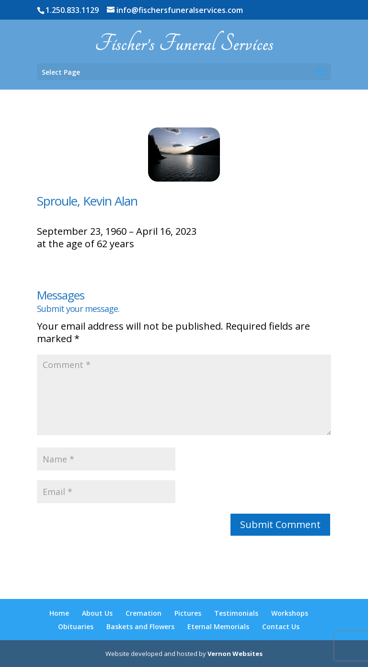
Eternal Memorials (218, 626)
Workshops (289, 613)
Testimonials (236, 613)
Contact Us (280, 626)
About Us (97, 613)
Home (59, 613)
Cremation (143, 613)
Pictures (187, 613)
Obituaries (75, 626)
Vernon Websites (235, 653)
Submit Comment (280, 524)
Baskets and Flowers (140, 626)
